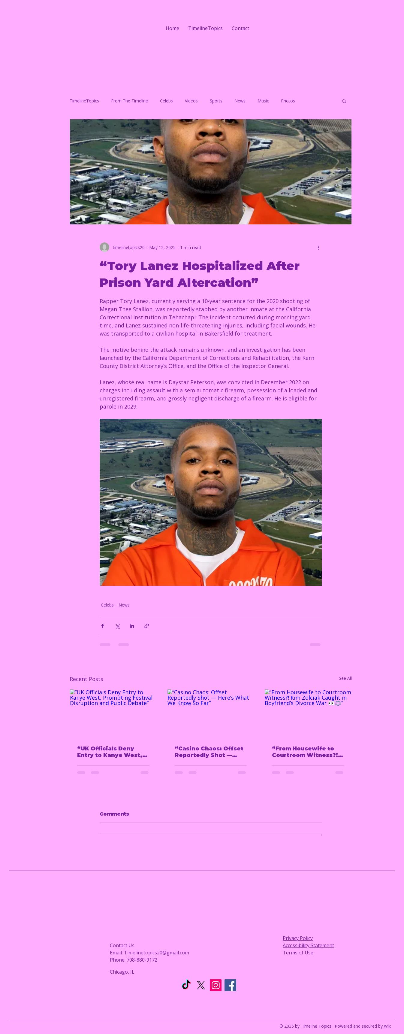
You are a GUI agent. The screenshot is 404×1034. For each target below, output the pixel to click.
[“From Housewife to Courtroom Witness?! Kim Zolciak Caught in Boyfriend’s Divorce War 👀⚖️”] (308, 713)
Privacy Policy (298, 938)
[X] (201, 985)
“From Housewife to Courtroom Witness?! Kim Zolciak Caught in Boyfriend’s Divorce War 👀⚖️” (306, 752)
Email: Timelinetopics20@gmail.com (149, 952)
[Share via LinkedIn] (132, 626)
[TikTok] (186, 985)
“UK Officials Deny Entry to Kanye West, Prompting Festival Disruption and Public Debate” (110, 752)
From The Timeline (129, 101)
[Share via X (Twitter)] (117, 626)
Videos (191, 101)
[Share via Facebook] (102, 626)
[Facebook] (230, 985)
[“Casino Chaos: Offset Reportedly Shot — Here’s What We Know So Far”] (210, 713)
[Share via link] (146, 626)
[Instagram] (216, 985)
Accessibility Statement (308, 945)
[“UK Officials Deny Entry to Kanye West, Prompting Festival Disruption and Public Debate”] (113, 713)
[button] (344, 101)
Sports (216, 101)
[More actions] (318, 247)
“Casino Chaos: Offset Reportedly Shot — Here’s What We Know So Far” (209, 752)
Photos (288, 101)
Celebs (166, 101)
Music (263, 101)
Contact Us (122, 945)
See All (345, 678)
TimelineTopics (84, 101)
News (240, 101)
